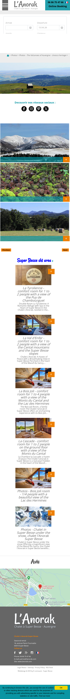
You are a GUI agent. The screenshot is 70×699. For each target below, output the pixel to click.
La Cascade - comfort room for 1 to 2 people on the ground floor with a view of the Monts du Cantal (33, 447)
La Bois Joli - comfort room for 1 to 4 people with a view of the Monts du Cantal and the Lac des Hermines (33, 397)
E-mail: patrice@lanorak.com (25, 659)
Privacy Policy (40, 667)
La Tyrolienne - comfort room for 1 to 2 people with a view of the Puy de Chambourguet (33, 294)
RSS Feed (49, 667)
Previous (6, 250)
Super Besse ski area (34, 260)
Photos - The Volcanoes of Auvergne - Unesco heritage (42, 55)
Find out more (44, 696)
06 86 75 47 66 (55, 2)
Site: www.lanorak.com (23, 661)
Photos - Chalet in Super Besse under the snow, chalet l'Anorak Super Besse (33, 534)
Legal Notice (21, 667)
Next (65, 250)
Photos (14, 55)
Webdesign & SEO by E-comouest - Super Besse (35, 671)
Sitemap (31, 667)
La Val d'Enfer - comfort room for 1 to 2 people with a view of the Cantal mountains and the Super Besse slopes (33, 346)
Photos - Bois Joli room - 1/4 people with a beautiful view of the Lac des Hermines (33, 495)
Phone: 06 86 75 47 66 (22, 656)
